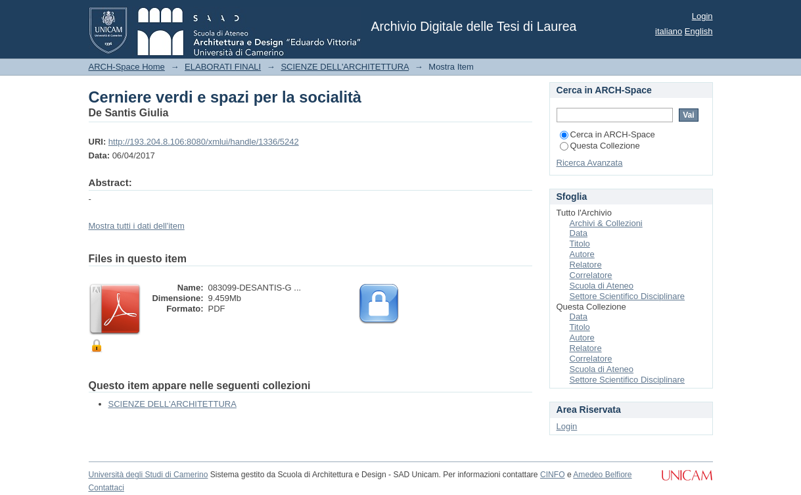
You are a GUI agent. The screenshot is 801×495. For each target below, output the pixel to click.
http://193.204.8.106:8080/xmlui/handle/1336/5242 (203, 142)
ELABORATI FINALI (223, 67)
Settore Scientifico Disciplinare (627, 296)
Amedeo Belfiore (602, 474)
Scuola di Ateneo (602, 286)
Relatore (586, 265)
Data (578, 233)
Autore (582, 254)
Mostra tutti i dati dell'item (137, 226)
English (699, 31)
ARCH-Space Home (127, 67)
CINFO (552, 474)
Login (702, 16)
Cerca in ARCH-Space (607, 134)
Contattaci (106, 487)
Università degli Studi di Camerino (148, 474)
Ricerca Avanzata (590, 163)
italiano (668, 31)
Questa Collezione (600, 146)
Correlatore (591, 275)
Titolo (580, 243)
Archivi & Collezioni (606, 223)
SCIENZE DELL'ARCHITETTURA (345, 67)
